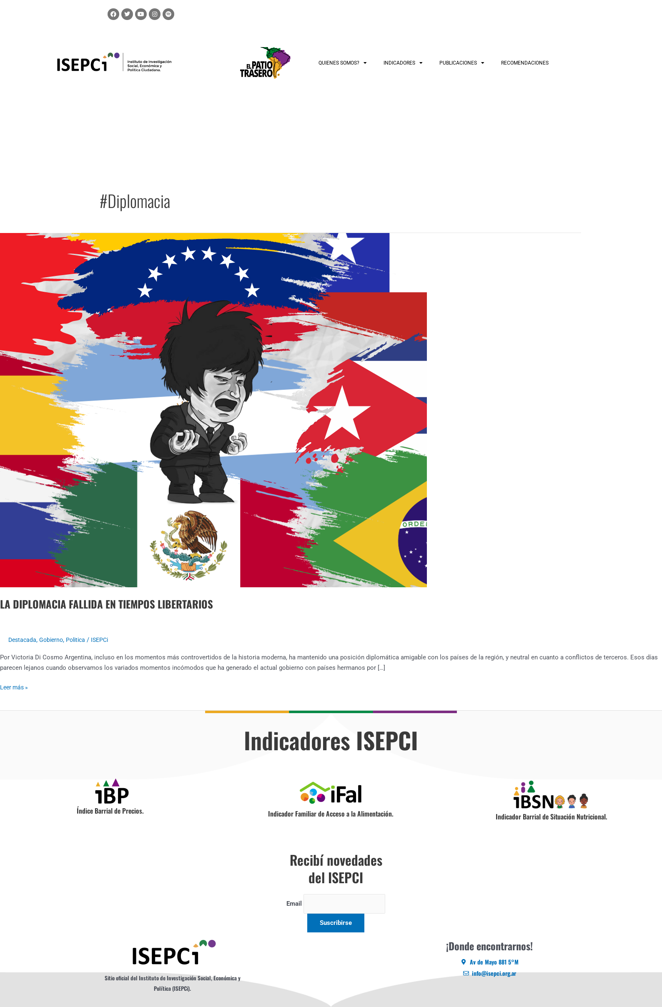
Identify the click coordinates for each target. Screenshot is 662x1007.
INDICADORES (403, 63)
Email (293, 904)
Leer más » (15, 686)
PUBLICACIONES (461, 63)
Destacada (23, 640)
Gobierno (53, 640)
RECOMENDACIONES (525, 63)
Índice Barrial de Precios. (110, 811)
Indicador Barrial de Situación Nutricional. (551, 817)
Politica (79, 640)
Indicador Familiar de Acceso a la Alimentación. (331, 814)
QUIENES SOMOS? (342, 63)
